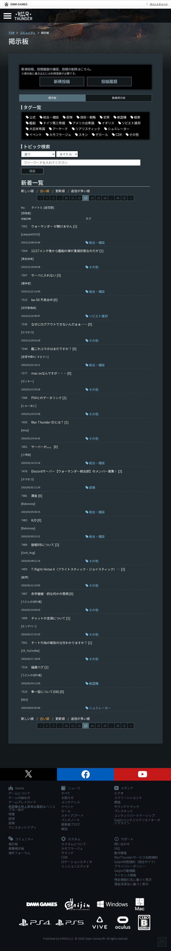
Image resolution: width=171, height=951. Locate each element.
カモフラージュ (72, 848)
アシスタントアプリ (22, 827)
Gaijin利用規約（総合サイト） (135, 861)
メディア (123, 788)
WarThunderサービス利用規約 (136, 857)
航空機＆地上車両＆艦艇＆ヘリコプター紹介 (31, 808)
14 (92, 198)
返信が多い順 (80, 191)
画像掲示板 (118, 98)
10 (66, 198)
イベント (67, 806)
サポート (123, 839)
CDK (64, 857)
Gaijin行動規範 (124, 870)
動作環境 (120, 852)
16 (105, 198)
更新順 (60, 191)
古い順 (44, 191)
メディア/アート (72, 815)
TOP (11, 33)
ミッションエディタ (75, 866)
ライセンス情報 (125, 875)
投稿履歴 (109, 81)
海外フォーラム (19, 852)
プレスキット (123, 811)
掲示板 (13, 843)
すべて (65, 793)
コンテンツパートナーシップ (134, 815)
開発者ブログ (70, 824)
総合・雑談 (97, 242)
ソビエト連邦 (98, 316)
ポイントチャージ (159, 4)
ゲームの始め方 (19, 797)
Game (16, 788)
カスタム (70, 839)
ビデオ (119, 793)
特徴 (11, 814)
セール (66, 811)
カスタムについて (73, 843)
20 (117, 198)
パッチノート (70, 819)
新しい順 (27, 191)
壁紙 (117, 802)
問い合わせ (122, 843)
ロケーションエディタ (76, 861)
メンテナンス (70, 802)
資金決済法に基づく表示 (131, 884)
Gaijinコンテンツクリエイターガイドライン (137, 821)
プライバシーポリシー (129, 866)
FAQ (117, 848)
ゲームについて (19, 793)
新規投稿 (62, 81)
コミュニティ (28, 33)
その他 (93, 267)
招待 (11, 818)
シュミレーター (100, 708)
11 (72, 198)
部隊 (92, 487)
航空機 (93, 683)
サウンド (67, 852)
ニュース (70, 788)
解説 (64, 828)
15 (98, 198)
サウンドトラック (126, 806)
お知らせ (67, 797)
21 (124, 198)
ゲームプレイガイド (22, 802)
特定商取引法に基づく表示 (133, 879)
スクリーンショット (128, 797)
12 (79, 198)
